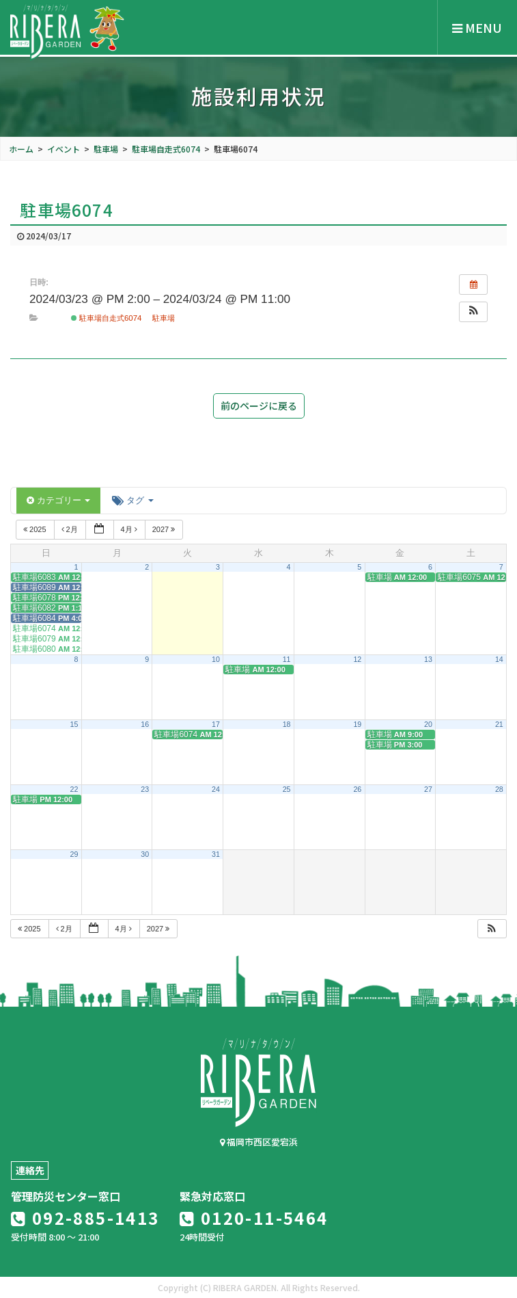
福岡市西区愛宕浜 (259, 1141)
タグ (132, 500)
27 (428, 789)
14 (499, 659)
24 (216, 789)
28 (499, 789)
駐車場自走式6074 (106, 318)
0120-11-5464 (254, 1218)
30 (145, 854)
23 (145, 789)
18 (287, 724)
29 (74, 854)
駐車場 (163, 318)
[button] (473, 311)
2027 (165, 529)
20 (428, 724)
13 (428, 659)
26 (357, 789)
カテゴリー (58, 500)
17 (216, 724)
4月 (130, 529)
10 (216, 659)
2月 (70, 529)
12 (357, 659)
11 (287, 659)
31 (216, 854)
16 (145, 724)
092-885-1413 (85, 1218)
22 (74, 789)
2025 (35, 529)
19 (357, 724)
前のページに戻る (259, 405)
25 (287, 789)
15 (74, 724)
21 (499, 724)
